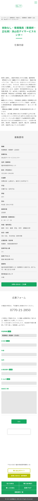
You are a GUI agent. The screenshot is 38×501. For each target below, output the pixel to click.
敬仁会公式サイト (19, 471)
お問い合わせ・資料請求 (19, 476)
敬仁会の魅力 (28, 483)
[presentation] (19, 431)
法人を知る (10, 483)
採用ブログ (27, 488)
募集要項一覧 (19, 492)
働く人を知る (10, 488)
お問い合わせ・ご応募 (19, 284)
